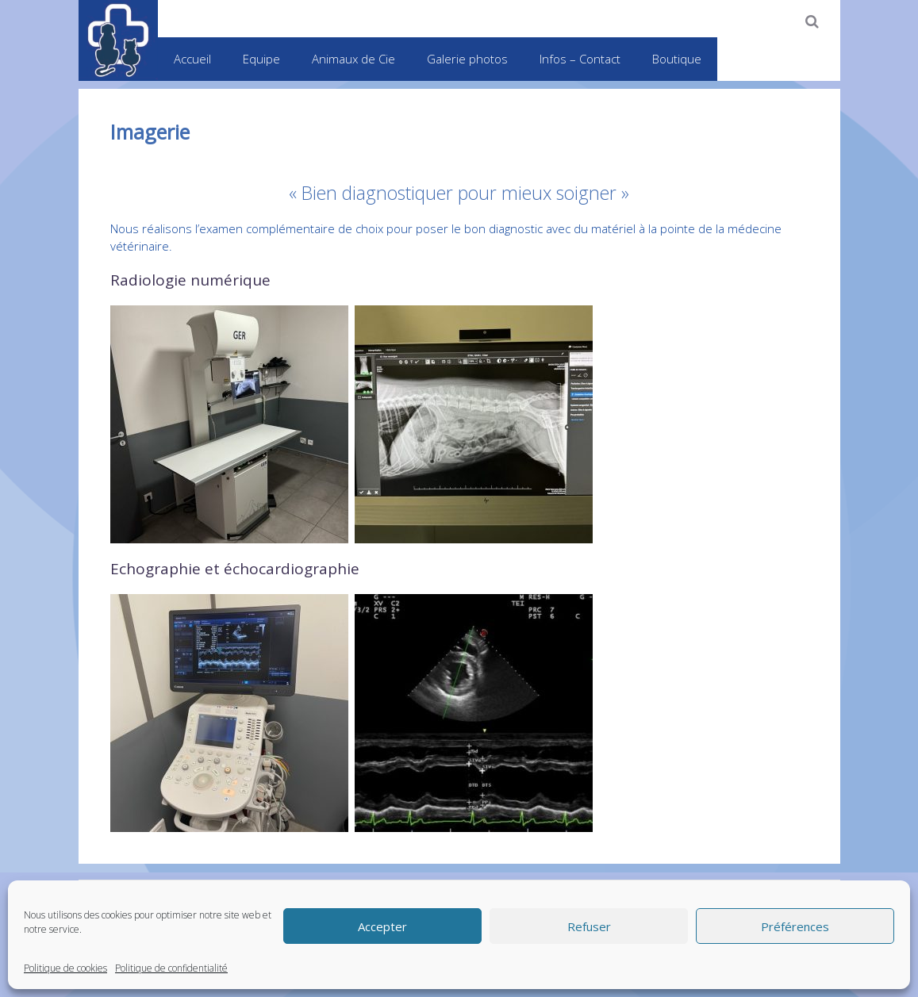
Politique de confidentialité (171, 968)
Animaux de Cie (353, 59)
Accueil (192, 59)
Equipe (261, 59)
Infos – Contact (580, 59)
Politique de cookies (65, 968)
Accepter (382, 926)
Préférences (795, 926)
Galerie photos (467, 59)
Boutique (676, 59)
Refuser (589, 926)
